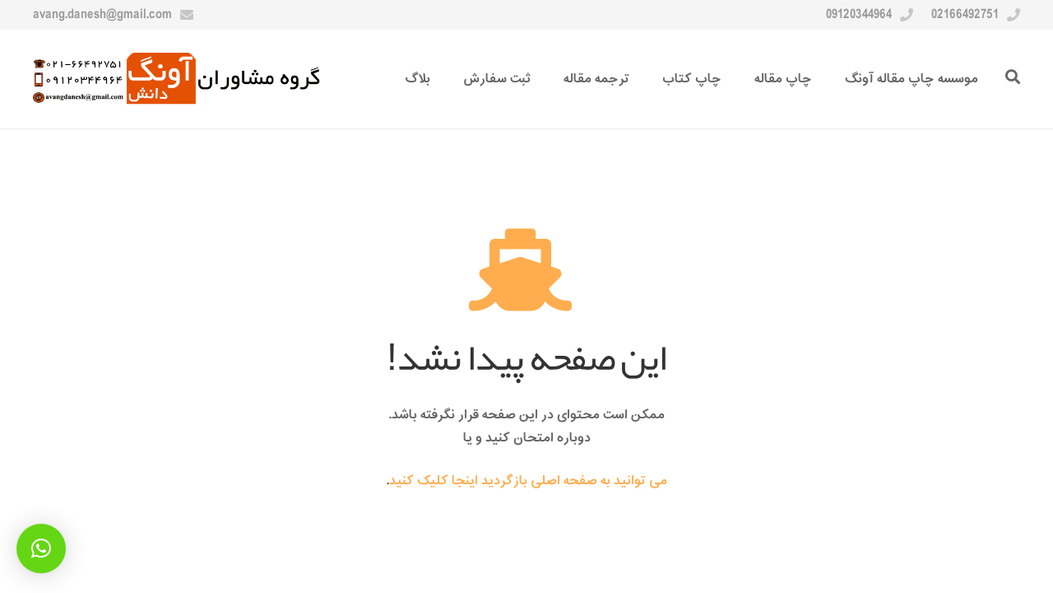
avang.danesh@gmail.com (102, 14)
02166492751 (965, 14)
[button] (41, 548)
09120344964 (859, 14)
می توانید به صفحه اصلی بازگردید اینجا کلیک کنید (528, 481)
